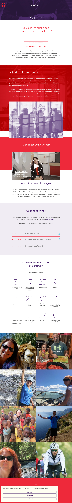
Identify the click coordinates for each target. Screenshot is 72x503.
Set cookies (29, 492)
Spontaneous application (36, 46)
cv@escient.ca (50, 219)
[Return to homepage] (3, 5)
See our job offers (36, 43)
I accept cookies (30, 498)
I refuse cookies (29, 495)
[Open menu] (69, 5)
